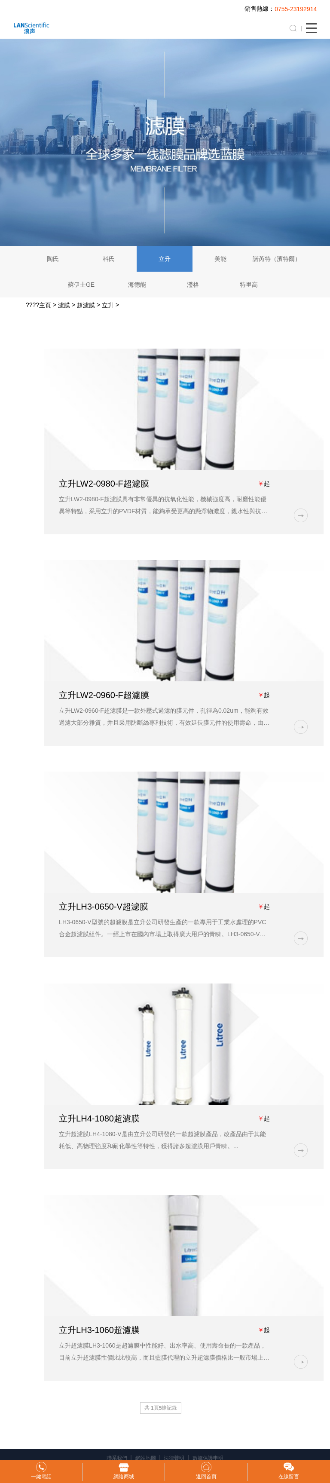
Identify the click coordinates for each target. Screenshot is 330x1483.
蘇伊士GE (81, 284)
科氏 (109, 258)
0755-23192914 (296, 9)
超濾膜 (86, 305)
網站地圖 (145, 1458)
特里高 (249, 284)
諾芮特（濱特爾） (277, 258)
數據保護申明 (207, 1458)
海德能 (137, 284)
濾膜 (64, 305)
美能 (220, 258)
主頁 (45, 305)
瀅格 (193, 284)
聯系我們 (117, 1458)
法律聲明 (174, 1458)
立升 (165, 258)
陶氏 (53, 258)
